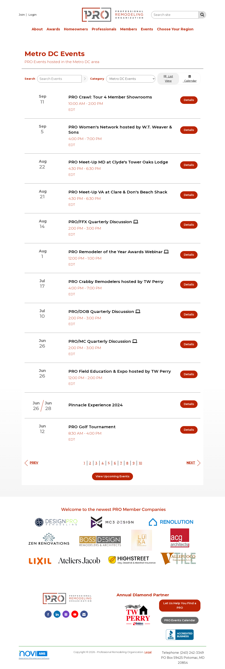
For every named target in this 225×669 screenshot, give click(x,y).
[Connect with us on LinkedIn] (57, 614)
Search (30, 78)
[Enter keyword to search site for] (175, 15)
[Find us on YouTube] (74, 614)
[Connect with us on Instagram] (65, 614)
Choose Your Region (175, 29)
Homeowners (76, 29)
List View (168, 79)
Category (97, 78)
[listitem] (23, 14)
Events (147, 29)
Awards (53, 29)
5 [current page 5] (109, 463)
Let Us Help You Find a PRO (179, 605)
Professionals (104, 29)
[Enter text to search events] (59, 79)
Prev (31, 463)
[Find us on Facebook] (48, 614)
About (37, 29)
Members (128, 29)
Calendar (190, 79)
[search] (85, 79)
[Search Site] (201, 14)
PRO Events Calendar (179, 620)
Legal (148, 652)
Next (193, 463)
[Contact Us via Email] (84, 614)
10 (140, 463)
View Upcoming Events (112, 476)
